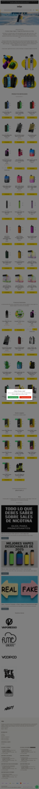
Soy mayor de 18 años (13, 397)
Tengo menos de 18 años (25, 397)
